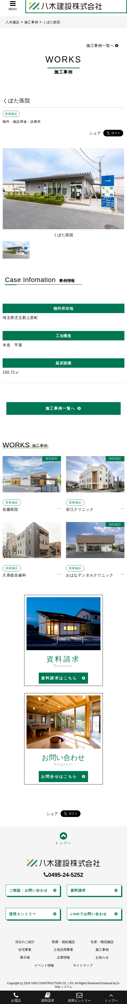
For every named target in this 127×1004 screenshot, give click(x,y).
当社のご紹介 (25, 942)
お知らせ (102, 957)
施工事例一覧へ (102, 46)
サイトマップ (83, 965)
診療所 (35, 121)
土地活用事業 (63, 949)
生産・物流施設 (102, 942)
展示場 (25, 957)
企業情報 (63, 957)
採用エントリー (79, 997)
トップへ (111, 997)
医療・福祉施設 (63, 942)
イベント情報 (44, 965)
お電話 (16, 997)
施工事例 (102, 949)
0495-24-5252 (63, 875)
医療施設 (11, 113)
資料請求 (47, 997)
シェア (95, 133)
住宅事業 (24, 949)
